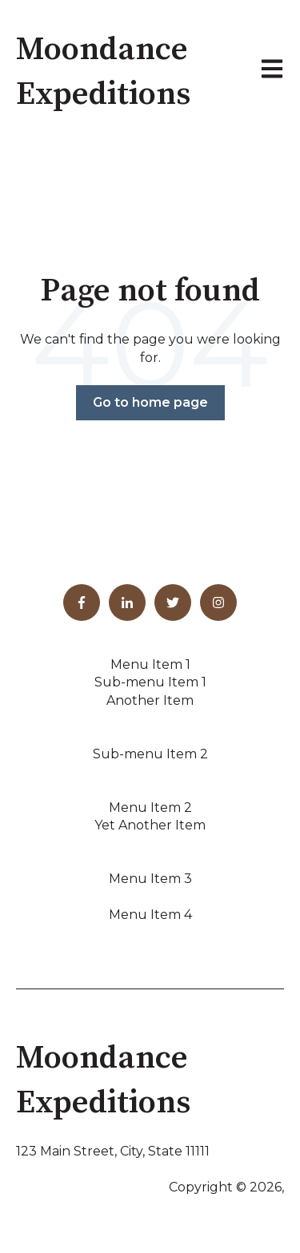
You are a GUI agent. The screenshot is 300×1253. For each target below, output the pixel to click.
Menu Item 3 (150, 878)
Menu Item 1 (150, 664)
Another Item (150, 700)
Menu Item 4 (150, 914)
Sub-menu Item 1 (150, 682)
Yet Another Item (150, 825)
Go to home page (150, 402)
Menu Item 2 (150, 807)
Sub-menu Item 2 (150, 754)
